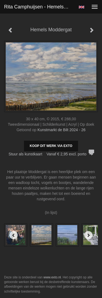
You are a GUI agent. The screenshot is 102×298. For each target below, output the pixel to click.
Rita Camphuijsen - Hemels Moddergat (39, 7)
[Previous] (14, 235)
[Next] (88, 235)
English (81, 7)
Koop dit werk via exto (51, 146)
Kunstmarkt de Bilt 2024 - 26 (62, 130)
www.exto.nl (52, 277)
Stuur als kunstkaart (51, 154)
